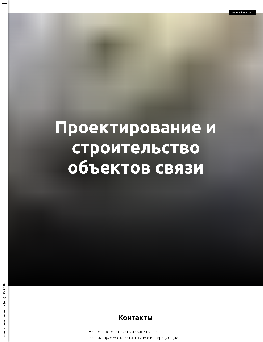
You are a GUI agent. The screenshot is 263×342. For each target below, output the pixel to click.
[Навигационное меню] (4, 5)
